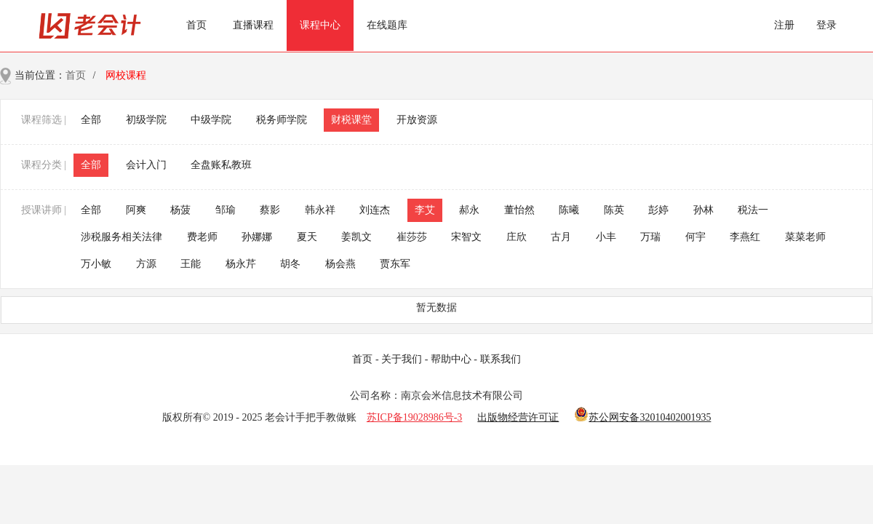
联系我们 (500, 359)
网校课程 (125, 75)
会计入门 (146, 164)
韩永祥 (320, 210)
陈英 (614, 210)
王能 (190, 263)
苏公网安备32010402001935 (650, 417)
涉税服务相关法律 (121, 236)
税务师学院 (281, 119)
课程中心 (320, 25)
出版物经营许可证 (518, 417)
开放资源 (416, 119)
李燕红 (745, 236)
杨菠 (180, 210)
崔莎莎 (411, 236)
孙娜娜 (257, 236)
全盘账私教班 (221, 164)
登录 (826, 25)
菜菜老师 (805, 236)
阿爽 (136, 210)
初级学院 (146, 119)
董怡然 (519, 210)
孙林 (703, 210)
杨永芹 (241, 263)
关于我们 (401, 359)
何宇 (695, 236)
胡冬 (290, 263)
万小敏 (96, 263)
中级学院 (211, 119)
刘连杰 (374, 210)
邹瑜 (225, 210)
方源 (146, 263)
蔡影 (270, 210)
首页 (196, 25)
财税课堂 (351, 119)
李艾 (425, 210)
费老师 (202, 236)
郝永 (469, 210)
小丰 (606, 236)
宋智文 (466, 236)
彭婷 (658, 210)
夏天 (307, 236)
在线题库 (387, 25)
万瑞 (650, 236)
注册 (784, 25)
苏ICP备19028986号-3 (414, 417)
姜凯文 (356, 236)
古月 (561, 236)
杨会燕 (340, 263)
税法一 (753, 210)
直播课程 (253, 25)
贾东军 (395, 263)
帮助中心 (451, 359)
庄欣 (516, 236)
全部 (91, 119)
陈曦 (569, 210)
